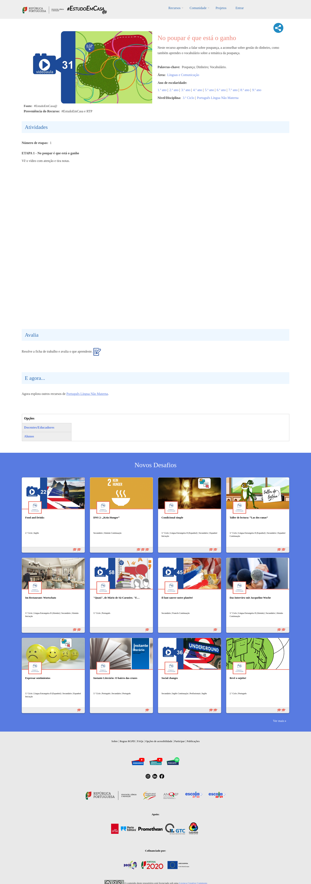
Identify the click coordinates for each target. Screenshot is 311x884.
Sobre (115, 741)
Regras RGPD (127, 741)
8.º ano (244, 90)
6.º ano (221, 90)
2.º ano (173, 90)
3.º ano (185, 90)
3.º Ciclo (188, 98)
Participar (179, 741)
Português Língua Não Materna (218, 98)
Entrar (239, 8)
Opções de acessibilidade (158, 741)
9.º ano (256, 90)
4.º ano (197, 90)
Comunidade (198, 8)
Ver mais (278, 720)
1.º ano (162, 90)
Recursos (175, 8)
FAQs (140, 741)
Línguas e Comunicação (183, 75)
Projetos (221, 8)
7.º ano (233, 90)
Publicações (193, 741)
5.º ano (209, 90)
